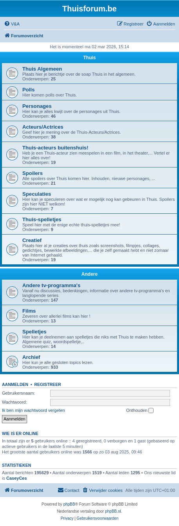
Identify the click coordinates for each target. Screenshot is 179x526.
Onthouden (140, 410)
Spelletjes (34, 332)
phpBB (69, 504)
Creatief (32, 240)
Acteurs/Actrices (42, 127)
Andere (89, 274)
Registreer (47, 384)
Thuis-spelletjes (41, 219)
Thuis (89, 57)
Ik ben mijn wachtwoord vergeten (33, 410)
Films (29, 311)
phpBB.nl (113, 511)
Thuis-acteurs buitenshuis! (55, 148)
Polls (28, 90)
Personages (37, 106)
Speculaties (36, 194)
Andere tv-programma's (51, 285)
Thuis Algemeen (42, 69)
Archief (31, 357)
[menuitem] (12, 24)
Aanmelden (15, 384)
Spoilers (32, 173)
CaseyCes (16, 478)
